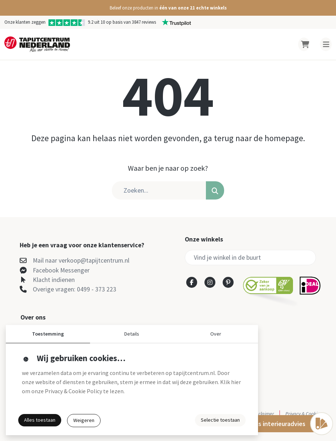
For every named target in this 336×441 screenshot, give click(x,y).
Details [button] (131, 333)
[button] (168, 8)
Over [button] (215, 333)
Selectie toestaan (220, 420)
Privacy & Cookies (303, 413)
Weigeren (83, 420)
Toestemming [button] (48, 333)
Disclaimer (263, 413)
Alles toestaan (39, 420)
